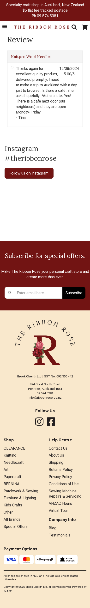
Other (8, 512)
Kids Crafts (13, 505)
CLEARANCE (14, 448)
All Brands (12, 519)
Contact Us (58, 448)
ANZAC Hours (60, 503)
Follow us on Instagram (29, 173)
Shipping (56, 462)
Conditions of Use (64, 484)
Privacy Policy (60, 476)
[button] (4, 27)
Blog (52, 528)
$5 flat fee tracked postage (45, 10)
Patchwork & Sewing (21, 491)
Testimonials (59, 535)
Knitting (10, 455)
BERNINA (11, 484)
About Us (56, 455)
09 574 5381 (47, 16)
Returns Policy (61, 469)
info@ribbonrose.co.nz (45, 397)
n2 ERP (8, 590)
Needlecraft (14, 462)
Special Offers (16, 526)
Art (6, 469)
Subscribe (74, 292)
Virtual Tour (58, 510)
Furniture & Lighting (20, 498)
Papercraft (12, 476)
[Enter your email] (38, 293)
